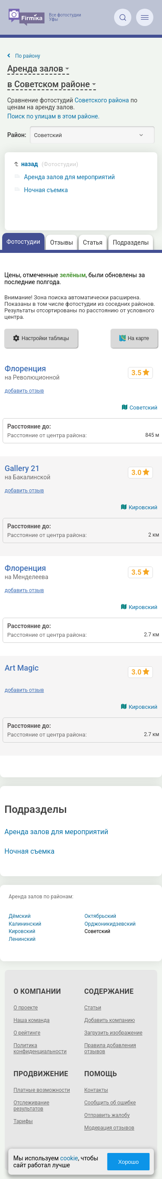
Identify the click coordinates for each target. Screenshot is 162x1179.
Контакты (96, 1090)
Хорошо (128, 1162)
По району (27, 56)
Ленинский (22, 939)
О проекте (25, 1008)
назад (49, 164)
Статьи (92, 1008)
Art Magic (22, 667)
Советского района (102, 100)
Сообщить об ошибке (110, 1103)
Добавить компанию (109, 1020)
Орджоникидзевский (110, 924)
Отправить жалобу (107, 1115)
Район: (16, 134)
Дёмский (20, 916)
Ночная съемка (46, 190)
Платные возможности (41, 1090)
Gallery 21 (22, 468)
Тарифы (23, 1121)
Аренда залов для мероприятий (69, 177)
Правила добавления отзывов (110, 1048)
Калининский (25, 924)
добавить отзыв (24, 391)
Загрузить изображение (113, 1033)
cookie (69, 1158)
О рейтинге (26, 1033)
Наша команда (31, 1020)
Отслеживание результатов (31, 1106)
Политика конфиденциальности (40, 1048)
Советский (144, 407)
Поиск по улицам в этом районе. (53, 116)
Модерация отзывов (109, 1128)
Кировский (143, 507)
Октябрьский (101, 916)
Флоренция (25, 368)
